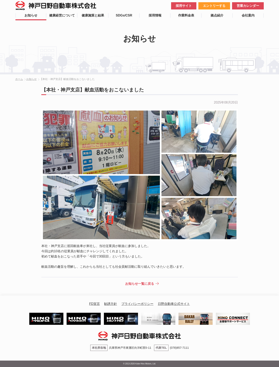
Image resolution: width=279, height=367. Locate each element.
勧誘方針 (110, 303)
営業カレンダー (248, 5)
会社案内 (248, 15)
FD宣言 (94, 303)
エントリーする (214, 5)
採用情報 (155, 15)
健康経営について (62, 15)
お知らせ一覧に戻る (139, 283)
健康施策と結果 (93, 15)
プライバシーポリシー (137, 303)
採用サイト (184, 5)
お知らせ (30, 15)
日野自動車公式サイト (174, 303)
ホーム (19, 79)
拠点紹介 (217, 15)
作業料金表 (186, 15)
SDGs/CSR (124, 15)
